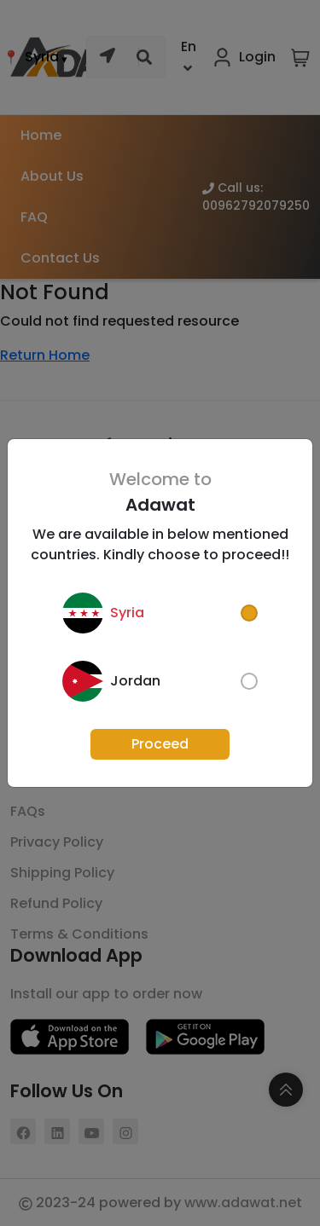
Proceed (160, 744)
